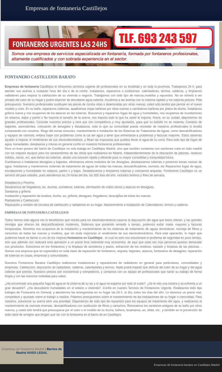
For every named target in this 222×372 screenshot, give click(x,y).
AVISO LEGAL (37, 353)
